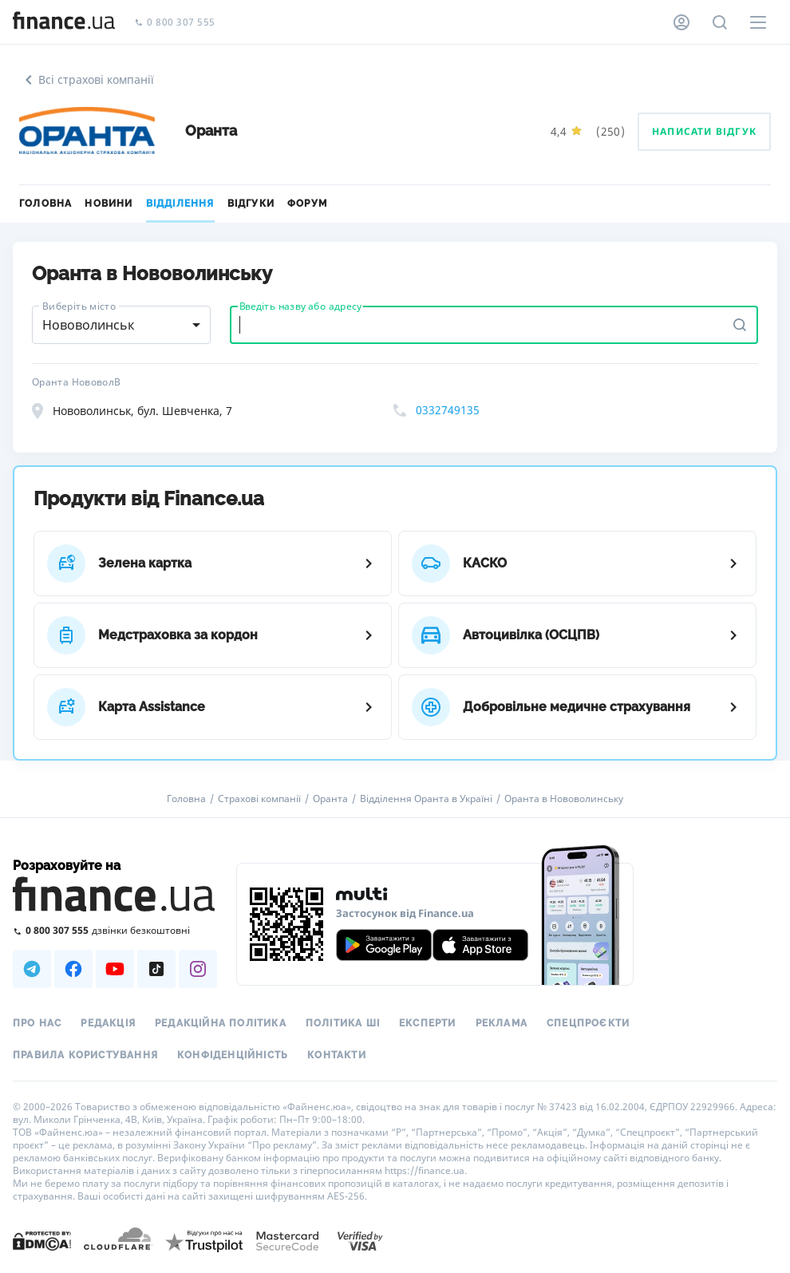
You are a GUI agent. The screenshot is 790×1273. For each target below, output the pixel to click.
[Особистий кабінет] (681, 22)
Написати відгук (704, 131)
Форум (307, 203)
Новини (108, 203)
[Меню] (758, 22)
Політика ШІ (343, 1023)
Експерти (427, 1023)
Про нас (37, 1023)
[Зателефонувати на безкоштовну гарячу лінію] (115, 930)
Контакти (336, 1055)
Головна (45, 203)
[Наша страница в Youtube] (115, 969)
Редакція (108, 1023)
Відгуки (251, 203)
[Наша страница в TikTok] (156, 969)
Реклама (501, 1023)
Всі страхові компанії (86, 79)
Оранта (330, 799)
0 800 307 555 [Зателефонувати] (174, 23)
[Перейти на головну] (64, 22)
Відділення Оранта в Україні (426, 799)
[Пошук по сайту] (720, 22)
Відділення (180, 203)
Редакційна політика (220, 1023)
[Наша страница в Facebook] (73, 969)
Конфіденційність (232, 1055)
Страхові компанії (259, 799)
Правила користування (85, 1055)
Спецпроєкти (588, 1023)
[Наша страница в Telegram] (32, 969)
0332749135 (448, 409)
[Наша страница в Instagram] (198, 969)
